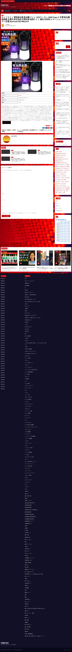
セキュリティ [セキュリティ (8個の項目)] (64, 175)
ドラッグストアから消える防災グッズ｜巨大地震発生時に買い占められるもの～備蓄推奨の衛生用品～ (63, 57)
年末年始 (26, 555)
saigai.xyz (4, 5)
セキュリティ (15, 10)
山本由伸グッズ (27, 548)
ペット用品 (27, 454)
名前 (3, 193)
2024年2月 (3, 343)
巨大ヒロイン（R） (28, 553)
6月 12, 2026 (40, 270)
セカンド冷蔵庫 (27, 413)
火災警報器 (27, 587)
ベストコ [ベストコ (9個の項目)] (57, 185)
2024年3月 (3, 340)
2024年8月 (3, 329)
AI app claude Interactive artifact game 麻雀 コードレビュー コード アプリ (63, 96)
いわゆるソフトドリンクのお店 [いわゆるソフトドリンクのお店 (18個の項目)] (64, 166)
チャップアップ (27, 417)
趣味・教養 (27, 620)
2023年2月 (3, 370)
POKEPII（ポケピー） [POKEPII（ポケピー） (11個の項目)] (59, 160)
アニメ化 (26, 365)
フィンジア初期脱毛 (28, 452)
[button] (67, 10)
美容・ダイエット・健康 (29, 613)
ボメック (26, 459)
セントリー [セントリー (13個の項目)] (58, 177)
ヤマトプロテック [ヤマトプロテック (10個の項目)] (59, 187)
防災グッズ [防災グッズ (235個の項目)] (60, 192)
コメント (4, 172)
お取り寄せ (27, 331)
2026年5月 (3, 280)
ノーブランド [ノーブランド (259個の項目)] (58, 183)
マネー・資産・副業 (28, 466)
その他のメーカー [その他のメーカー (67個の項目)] (59, 168)
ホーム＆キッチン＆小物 (29, 456)
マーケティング (27, 468)
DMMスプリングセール (29, 292)
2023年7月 (3, 359)
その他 (26, 346)
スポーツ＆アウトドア (29, 404)
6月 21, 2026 (4, 270)
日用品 (26, 578)
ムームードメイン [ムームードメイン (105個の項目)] (63, 185)
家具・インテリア (28, 539)
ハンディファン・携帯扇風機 (30, 436)
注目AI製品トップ (28, 583)
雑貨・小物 (27, 629)
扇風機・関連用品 (28, 562)
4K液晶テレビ (27, 283)
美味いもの (27, 610)
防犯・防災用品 (27, 626)
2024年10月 (3, 324)
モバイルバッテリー (28, 479)
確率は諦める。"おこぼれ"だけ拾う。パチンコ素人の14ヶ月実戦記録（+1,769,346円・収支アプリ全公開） (63, 122)
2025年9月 (3, 299)
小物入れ (26, 546)
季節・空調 (27, 535)
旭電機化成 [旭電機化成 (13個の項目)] (67, 188)
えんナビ (26, 324)
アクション (27, 360)
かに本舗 (26, 338)
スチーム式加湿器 (28, 399)
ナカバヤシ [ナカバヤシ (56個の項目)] (58, 181)
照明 (25, 594)
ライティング (27, 482)
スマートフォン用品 (28, 411)
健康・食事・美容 (28, 496)
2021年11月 (3, 382)
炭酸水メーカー (27, 592)
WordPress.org (59, 210)
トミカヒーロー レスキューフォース (31, 427)
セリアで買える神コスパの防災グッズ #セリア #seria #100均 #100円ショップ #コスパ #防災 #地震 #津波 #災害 (63, 71)
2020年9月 (3, 384)
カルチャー (27, 376)
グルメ (26, 390)
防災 (58, 5)
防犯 (64, 5)
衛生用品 (26, 615)
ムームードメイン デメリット (30, 473)
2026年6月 (3, 278)
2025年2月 (3, 315)
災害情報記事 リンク (60, 100)
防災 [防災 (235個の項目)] (57, 192)
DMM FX (26, 290)
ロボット (26, 489)
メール (3, 200)
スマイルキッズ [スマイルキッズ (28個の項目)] (58, 175)
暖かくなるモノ (27, 580)
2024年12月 (3, 320)
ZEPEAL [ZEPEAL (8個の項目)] (57, 166)
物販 (25, 597)
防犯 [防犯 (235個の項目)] (64, 192)
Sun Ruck (14, 25)
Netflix (26, 310)
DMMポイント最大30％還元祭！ (31, 294)
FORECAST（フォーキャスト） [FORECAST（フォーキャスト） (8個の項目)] (61, 155)
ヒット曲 (26, 440)
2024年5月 (3, 336)
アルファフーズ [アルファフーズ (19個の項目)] (66, 170)
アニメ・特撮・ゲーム (29, 362)
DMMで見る (6, 122)
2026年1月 (3, 290)
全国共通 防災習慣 (28, 505)
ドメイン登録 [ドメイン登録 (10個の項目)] (58, 179)
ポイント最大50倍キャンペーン (30, 461)
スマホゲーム (27, 408)
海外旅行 (26, 585)
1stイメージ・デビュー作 (29, 280)
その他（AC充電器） (28, 349)
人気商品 (26, 491)
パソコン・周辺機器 (28, 438)
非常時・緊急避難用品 (29, 633)
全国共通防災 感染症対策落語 (30, 516)
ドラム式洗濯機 (27, 431)
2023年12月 (3, 347)
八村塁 (26, 525)
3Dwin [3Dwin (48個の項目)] (57, 151)
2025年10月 (3, 297)
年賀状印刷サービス (28, 560)
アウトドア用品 (27, 358)
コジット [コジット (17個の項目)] (57, 174)
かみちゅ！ (27, 340)
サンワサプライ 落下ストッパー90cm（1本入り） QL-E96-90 (44, 152)
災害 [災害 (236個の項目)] (67, 190)
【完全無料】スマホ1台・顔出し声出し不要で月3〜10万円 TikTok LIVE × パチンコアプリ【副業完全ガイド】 (63, 114)
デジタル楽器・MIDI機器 (29, 424)
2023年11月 (3, 349)
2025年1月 (3, 317)
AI (25, 287)
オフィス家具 (27, 374)
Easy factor (27, 297)
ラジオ (26, 484)
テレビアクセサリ (28, 422)
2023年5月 (3, 363)
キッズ (26, 381)
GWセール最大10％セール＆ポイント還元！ (33, 301)
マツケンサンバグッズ (29, 463)
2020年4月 (3, 386)
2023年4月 (3, 365)
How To (26, 303)
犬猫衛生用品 (27, 599)
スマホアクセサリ (28, 406)
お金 (25, 333)
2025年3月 (3, 313)
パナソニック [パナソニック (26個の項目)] (64, 183)
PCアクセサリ (27, 313)
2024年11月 (3, 322)
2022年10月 (3, 377)
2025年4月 (3, 310)
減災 (56, 5)
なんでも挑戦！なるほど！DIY (30, 353)
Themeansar (20, 649)
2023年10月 (3, 352)
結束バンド (27, 606)
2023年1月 (2, 372)
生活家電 (26, 603)
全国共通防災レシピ (28, 523)
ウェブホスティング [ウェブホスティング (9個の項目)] (59, 172)
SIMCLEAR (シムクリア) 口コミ (30, 315)
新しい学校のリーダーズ (29, 571)
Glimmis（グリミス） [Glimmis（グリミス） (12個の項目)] (59, 157)
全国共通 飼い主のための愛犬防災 (31, 509)
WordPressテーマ (28, 320)
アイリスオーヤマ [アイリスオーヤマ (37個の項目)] (66, 168)
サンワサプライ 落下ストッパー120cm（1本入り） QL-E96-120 (18, 159)
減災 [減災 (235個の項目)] (64, 190)
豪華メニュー (27, 617)
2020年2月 (3, 388)
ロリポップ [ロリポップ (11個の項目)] (65, 187)
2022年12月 (3, 375)
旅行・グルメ (27, 576)
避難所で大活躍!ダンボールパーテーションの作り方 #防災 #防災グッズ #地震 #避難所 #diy (63, 66)
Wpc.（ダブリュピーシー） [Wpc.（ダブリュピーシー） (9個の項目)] (60, 164)
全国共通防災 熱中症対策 (29, 519)
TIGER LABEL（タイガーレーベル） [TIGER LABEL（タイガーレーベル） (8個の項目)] (61, 162)
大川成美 (26, 530)
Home (65, 649)
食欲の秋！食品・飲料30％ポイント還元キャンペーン (34, 636)
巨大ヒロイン (27, 551)
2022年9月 (3, 379)
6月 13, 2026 (22, 270)
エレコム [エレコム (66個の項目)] (65, 172)
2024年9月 (3, 326)
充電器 (26, 498)
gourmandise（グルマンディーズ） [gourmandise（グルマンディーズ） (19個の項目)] (62, 159)
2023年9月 (3, 354)
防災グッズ (61, 5)
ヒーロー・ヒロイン (28, 443)
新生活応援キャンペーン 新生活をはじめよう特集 (34, 574)
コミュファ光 (27, 394)
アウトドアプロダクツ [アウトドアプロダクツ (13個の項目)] (59, 170)
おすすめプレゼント (28, 326)
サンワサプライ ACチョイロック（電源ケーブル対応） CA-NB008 (18, 152)
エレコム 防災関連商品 (29, 372)
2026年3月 (3, 285)
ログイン (57, 203)
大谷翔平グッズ (27, 532)
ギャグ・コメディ (28, 388)
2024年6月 (3, 333)
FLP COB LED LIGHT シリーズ (30, 299)
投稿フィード (58, 205)
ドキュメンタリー (28, 429)
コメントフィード (59, 208)
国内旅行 (26, 528)
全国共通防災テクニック (29, 521)
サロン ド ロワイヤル (28, 397)
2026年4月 (3, 283)
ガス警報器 (27, 378)
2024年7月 (3, 331)
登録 (56, 201)
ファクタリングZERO (28, 447)
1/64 (25, 278)
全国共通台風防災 (28, 512)
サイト (3, 206)
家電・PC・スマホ (23, 10)
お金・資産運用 (27, 336)
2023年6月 (3, 361)
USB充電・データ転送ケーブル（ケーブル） (33, 317)
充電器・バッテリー (28, 500)
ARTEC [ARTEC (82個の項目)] (60, 151)
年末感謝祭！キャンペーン (29, 558)
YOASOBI (26, 322)
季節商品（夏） (27, 537)
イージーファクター (28, 367)
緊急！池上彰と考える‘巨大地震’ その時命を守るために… (35, 608)
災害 (53, 5)
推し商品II (26, 567)
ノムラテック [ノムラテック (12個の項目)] (67, 181)
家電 (25, 541)
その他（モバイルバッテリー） (30, 351)
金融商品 (26, 622)
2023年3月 (3, 368)
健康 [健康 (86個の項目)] (68, 187)
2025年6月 (3, 306)
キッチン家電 (27, 383)
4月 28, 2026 (13, 154)
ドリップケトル (27, 433)
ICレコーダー (27, 306)
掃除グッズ (27, 564)
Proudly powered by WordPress (6, 649)
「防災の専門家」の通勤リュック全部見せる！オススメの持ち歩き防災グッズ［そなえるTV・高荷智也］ (63, 76)
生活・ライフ (27, 601)
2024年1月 (3, 345)
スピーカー (27, 401)
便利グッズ (27, 493)
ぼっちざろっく (27, 355)
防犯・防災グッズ (8, 10)
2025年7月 (3, 303)
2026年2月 (3, 287)
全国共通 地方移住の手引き (30, 502)
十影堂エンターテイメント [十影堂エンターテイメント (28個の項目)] (60, 188)
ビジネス (26, 445)
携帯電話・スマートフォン (29, 569)
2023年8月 (3, 356)
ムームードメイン (68, 5)
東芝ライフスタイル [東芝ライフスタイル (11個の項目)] (59, 190)
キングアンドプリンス (29, 385)
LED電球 (26, 308)
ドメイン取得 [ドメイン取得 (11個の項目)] (67, 177)
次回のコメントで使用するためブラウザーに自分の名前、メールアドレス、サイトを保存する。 (20, 213)
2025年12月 (3, 292)
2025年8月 (3, 301)
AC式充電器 (27, 285)
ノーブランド (50, 5)
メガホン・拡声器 (28, 475)
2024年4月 (3, 338)
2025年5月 (3, 308)
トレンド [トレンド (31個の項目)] (62, 177)
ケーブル (26, 392)
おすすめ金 (27, 329)
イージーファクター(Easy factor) (31, 369)
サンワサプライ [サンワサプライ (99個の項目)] (62, 174)
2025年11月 (3, 294)
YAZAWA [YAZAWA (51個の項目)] (67, 164)
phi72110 (8, 24)
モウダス (26, 477)
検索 (57, 43)
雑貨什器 (26, 631)
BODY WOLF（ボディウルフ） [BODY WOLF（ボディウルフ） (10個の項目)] (61, 153)
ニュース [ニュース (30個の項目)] (62, 181)
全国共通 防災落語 (28, 507)
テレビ (26, 420)
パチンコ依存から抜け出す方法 (61, 118)
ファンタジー (27, 450)
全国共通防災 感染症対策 (29, 514)
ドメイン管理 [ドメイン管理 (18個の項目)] (64, 179)
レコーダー (27, 486)
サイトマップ (30, 10)
